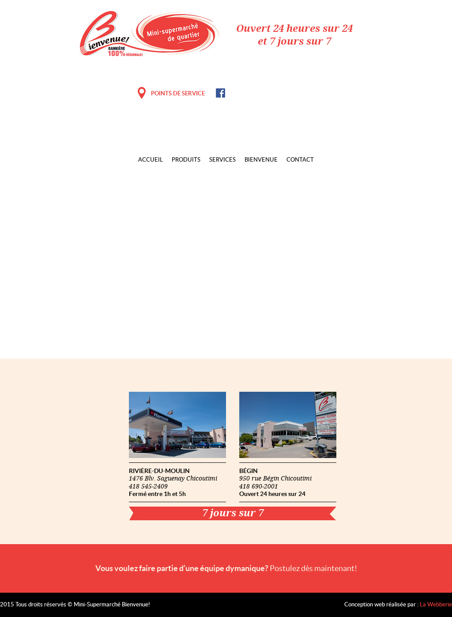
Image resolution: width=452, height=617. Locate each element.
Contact (300, 160)
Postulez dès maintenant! (313, 568)
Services (222, 160)
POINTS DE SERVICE (178, 93)
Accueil (150, 160)
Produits (186, 160)
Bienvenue (261, 160)
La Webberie (436, 605)
